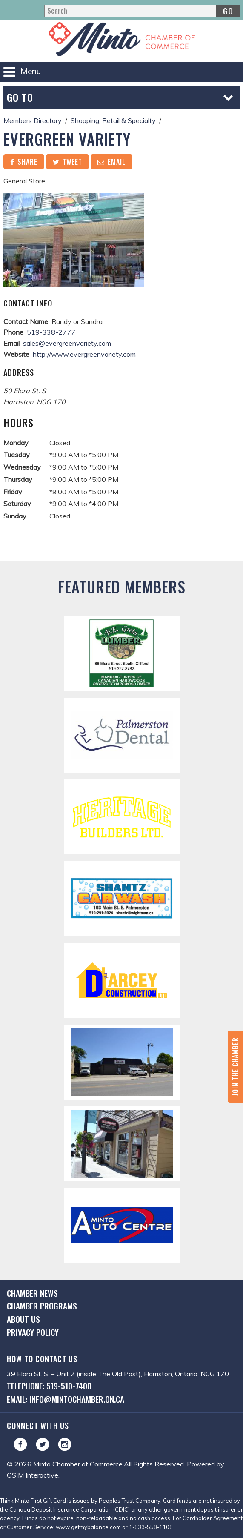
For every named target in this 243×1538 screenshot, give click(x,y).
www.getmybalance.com (88, 1527)
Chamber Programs (42, 1306)
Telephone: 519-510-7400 (49, 1386)
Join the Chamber (235, 1066)
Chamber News (32, 1293)
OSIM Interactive (32, 1475)
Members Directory (32, 120)
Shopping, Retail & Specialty (113, 120)
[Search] (142, 11)
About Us (23, 1319)
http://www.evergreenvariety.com (84, 354)
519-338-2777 (51, 332)
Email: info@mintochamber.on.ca (65, 1399)
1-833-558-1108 (151, 1527)
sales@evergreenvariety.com (67, 343)
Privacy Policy (33, 1332)
